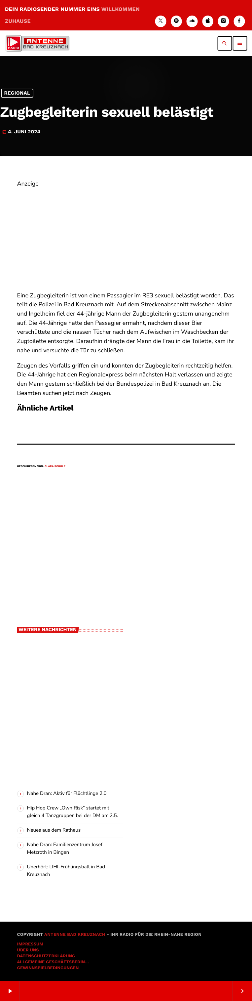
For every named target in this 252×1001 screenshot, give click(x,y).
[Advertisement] (126, 235)
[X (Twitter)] (160, 21)
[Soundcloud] (192, 21)
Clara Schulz (55, 466)
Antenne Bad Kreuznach (74, 934)
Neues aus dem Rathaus (54, 830)
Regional (17, 93)
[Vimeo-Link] (37, 43)
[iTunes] (207, 21)
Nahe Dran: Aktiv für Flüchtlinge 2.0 (67, 793)
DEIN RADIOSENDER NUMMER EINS (72, 15)
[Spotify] (176, 21)
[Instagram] (223, 21)
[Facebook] (239, 21)
